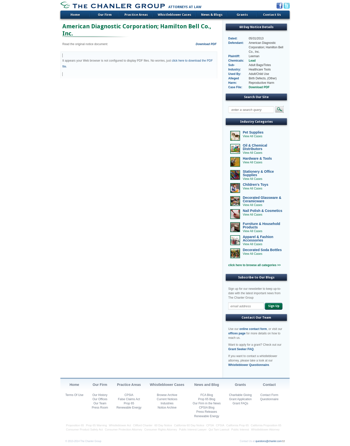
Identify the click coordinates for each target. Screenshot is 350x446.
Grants (242, 15)
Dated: (232, 38)
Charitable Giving (240, 395)
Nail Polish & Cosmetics (262, 211)
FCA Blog (206, 395)
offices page (236, 333)
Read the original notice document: (85, 44)
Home (75, 15)
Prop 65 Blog (206, 399)
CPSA (210, 425)
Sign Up (273, 306)
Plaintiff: (234, 56)
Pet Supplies (253, 132)
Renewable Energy (128, 407)
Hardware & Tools (257, 158)
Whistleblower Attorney (265, 429)
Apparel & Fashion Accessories (258, 238)
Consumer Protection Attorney (123, 429)
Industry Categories (256, 121)
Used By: (234, 74)
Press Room (100, 407)
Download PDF (206, 44)
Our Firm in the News (207, 403)
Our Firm (105, 15)
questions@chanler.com (268, 441)
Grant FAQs (240, 403)
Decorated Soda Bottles (262, 250)
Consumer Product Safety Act (84, 429)
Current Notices (167, 399)
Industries (167, 403)
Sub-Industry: (234, 67)
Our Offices (99, 399)
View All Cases (252, 136)
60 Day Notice (163, 425)
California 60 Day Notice (189, 425)
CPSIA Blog (206, 407)
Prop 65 (129, 403)
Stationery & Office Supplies (258, 173)
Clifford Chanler (143, 425)
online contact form (253, 329)
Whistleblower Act (120, 425)
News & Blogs (212, 15)
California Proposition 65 (266, 425)
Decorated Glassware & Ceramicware (262, 199)
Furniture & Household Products (261, 225)
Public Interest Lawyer (193, 429)
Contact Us (272, 15)
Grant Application (240, 399)
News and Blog (206, 385)
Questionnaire (269, 399)
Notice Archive (167, 407)
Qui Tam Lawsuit (219, 429)
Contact (269, 385)
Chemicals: (236, 60)
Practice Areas (136, 15)
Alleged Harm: (233, 81)
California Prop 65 (237, 425)
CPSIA (128, 395)
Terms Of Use (74, 395)
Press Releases (206, 411)
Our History (99, 395)
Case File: (235, 87)
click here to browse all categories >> (254, 265)
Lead (252, 60)
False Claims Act (129, 399)
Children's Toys (255, 185)
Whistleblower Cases (174, 15)
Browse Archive (167, 395)
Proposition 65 (75, 425)
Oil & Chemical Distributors (255, 147)
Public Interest (240, 429)
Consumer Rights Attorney (160, 429)
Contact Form (269, 395)
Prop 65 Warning (96, 425)
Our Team (99, 403)
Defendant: (236, 43)
